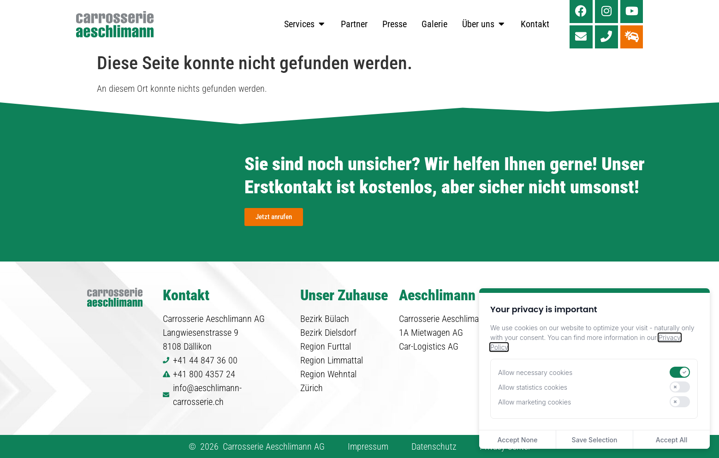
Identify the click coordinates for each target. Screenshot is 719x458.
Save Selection (595, 440)
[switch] (680, 372)
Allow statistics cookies (532, 387)
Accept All (671, 440)
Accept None (517, 440)
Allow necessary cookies (535, 372)
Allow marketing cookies (534, 402)
